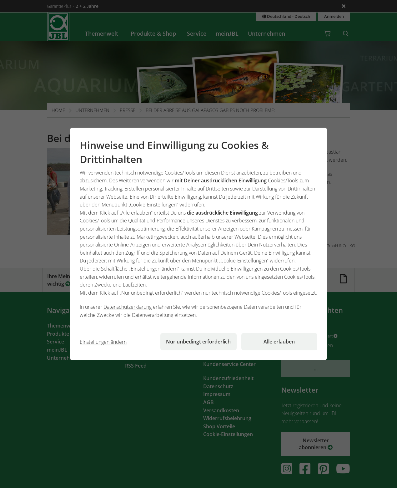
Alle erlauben (279, 341)
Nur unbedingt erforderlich (198, 341)
